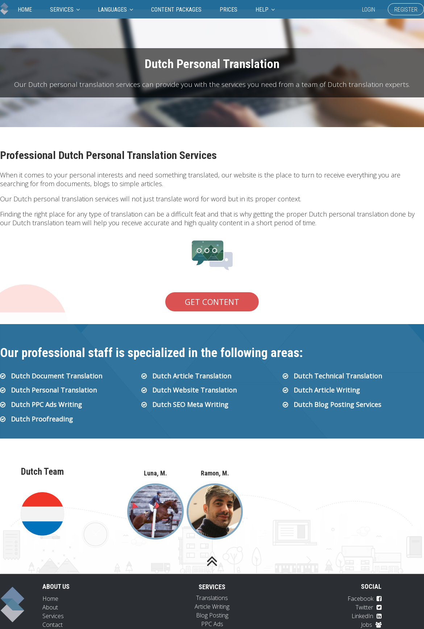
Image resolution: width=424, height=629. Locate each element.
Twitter (369, 607)
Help (265, 9)
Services (65, 9)
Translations (212, 598)
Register (405, 9)
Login (368, 9)
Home (25, 9)
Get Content (212, 301)
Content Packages (176, 9)
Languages (115, 9)
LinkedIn (367, 616)
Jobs (371, 625)
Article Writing (212, 607)
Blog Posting (212, 615)
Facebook (365, 599)
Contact (52, 625)
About (50, 607)
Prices (228, 9)
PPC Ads (212, 624)
